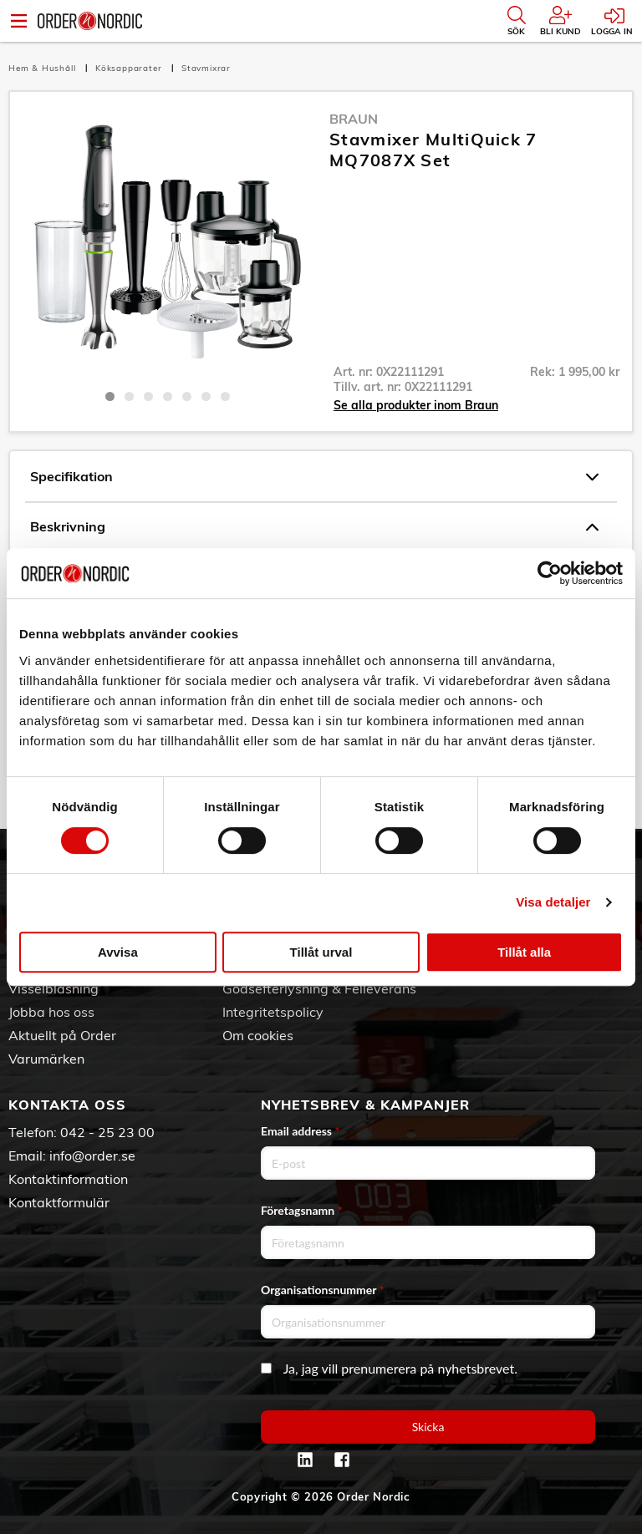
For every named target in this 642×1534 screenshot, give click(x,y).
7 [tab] (225, 396)
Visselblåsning (53, 988)
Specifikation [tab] (314, 477)
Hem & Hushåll (43, 68)
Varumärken (46, 1058)
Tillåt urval (321, 952)
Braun (353, 118)
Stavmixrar (206, 68)
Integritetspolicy (273, 1011)
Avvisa (118, 952)
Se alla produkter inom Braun (416, 405)
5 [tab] (186, 396)
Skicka (428, 1427)
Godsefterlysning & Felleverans (319, 988)
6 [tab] (206, 396)
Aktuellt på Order (62, 1035)
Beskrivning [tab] (314, 527)
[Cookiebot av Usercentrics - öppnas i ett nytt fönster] (549, 573)
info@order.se (92, 1155)
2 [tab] (129, 396)
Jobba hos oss (51, 1011)
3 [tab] (148, 396)
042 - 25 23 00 (107, 1132)
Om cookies (257, 1035)
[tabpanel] (168, 245)
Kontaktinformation (68, 1179)
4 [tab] (167, 396)
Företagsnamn (302, 1210)
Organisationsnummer (323, 1290)
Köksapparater (130, 68)
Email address (300, 1131)
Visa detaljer (553, 902)
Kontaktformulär (59, 1202)
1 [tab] (110, 396)
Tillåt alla (524, 952)
